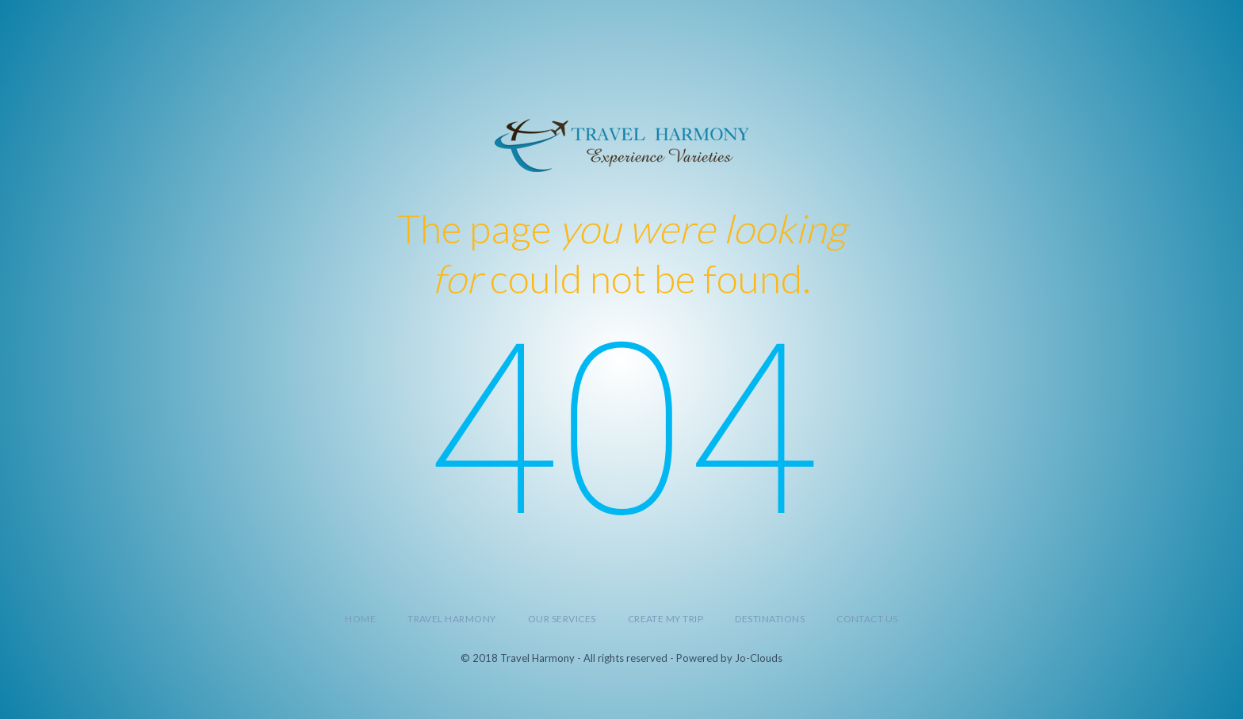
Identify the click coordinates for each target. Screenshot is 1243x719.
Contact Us (867, 619)
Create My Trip (666, 619)
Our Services (562, 619)
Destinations (770, 619)
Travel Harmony (451, 619)
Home (360, 619)
